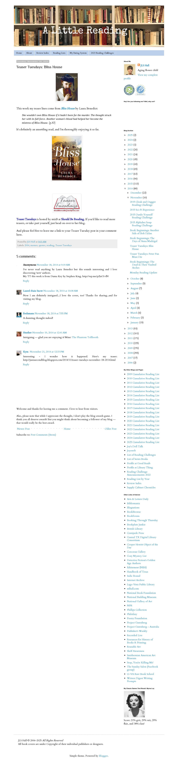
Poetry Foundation (137, 618)
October (135, 278)
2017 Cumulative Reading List (143, 408)
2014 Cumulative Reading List (143, 395)
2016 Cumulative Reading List (143, 404)
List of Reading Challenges (141, 455)
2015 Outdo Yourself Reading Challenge (141, 216)
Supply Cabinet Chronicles (141, 487)
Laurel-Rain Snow (33, 291)
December (136, 192)
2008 (130, 353)
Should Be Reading (72, 219)
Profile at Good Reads (138, 463)
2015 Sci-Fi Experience (142, 210)
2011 (130, 338)
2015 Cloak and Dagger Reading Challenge (143, 203)
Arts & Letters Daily (138, 499)
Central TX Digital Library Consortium (141, 539)
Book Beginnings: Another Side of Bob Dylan (144, 232)
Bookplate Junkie (136, 524)
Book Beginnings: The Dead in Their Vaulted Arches (143, 264)
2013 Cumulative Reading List (143, 391)
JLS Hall (144, 65)
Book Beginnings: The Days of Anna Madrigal (143, 239)
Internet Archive (135, 580)
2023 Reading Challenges (102, 53)
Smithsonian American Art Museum (141, 657)
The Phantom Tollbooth (85, 337)
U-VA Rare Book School (140, 674)
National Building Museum (141, 597)
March (134, 313)
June (133, 298)
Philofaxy (132, 614)
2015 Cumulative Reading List (143, 399)
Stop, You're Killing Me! (140, 662)
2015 (130, 183)
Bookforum (133, 516)
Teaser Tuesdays (63, 245)
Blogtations (133, 507)
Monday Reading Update (143, 272)
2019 (130, 164)
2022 (130, 149)
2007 (130, 358)
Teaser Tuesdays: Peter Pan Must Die (144, 255)
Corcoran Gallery (136, 552)
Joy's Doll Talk (135, 446)
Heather (27, 332)
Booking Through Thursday (142, 520)
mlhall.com (133, 588)
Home (19, 53)
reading (50, 245)
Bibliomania (133, 503)
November (137, 197)
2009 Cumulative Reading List (143, 374)
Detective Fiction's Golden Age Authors (141, 562)
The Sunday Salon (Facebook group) (142, 668)
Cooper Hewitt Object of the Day (142, 546)
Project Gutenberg (137, 622)
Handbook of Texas (137, 571)
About (29, 53)
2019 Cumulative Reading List (143, 416)
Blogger (103, 756)
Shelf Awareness (135, 651)
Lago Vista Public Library (141, 584)
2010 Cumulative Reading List (143, 378)
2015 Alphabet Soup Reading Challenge (141, 224)
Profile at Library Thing (140, 467)
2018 (130, 169)
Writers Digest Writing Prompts (140, 679)
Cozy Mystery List (136, 556)
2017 (130, 174)
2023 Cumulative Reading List (143, 433)
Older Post (110, 429)
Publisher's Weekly (137, 631)
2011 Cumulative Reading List (143, 383)
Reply (26, 281)
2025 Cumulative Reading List (143, 442)
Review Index (42, 53)
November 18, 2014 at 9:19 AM (53, 265)
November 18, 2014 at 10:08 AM (61, 291)
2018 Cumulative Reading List (143, 412)
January (135, 322)
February (136, 317)
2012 (130, 333)
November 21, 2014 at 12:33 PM (47, 351)
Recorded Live (134, 635)
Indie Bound (133, 576)
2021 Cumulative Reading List (143, 425)
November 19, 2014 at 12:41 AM (49, 332)
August (135, 288)
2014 (27, 245)
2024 (130, 140)
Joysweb (131, 450)
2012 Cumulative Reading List (143, 387)
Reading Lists (59, 53)
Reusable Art (134, 646)
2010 (130, 343)
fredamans (28, 313)
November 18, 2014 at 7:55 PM (51, 313)
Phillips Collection (137, 610)
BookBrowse (134, 512)
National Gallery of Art (139, 601)
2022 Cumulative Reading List (143, 429)
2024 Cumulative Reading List (143, 438)
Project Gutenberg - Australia (143, 627)
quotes (42, 245)
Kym (26, 351)
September (137, 283)
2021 (130, 154)
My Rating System (78, 53)
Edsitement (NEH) (137, 567)
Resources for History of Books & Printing (140, 641)
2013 (130, 328)
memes (34, 245)
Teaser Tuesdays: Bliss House (141, 247)
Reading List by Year (138, 479)
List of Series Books (137, 459)
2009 (130, 348)
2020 (130, 159)
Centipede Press (135, 533)
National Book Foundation (141, 593)
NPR (129, 605)
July (133, 293)
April (134, 308)
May (133, 303)
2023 (130, 145)
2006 (130, 362)
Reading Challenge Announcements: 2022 (138, 473)
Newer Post (23, 429)
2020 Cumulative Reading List (143, 421)
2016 (130, 178)
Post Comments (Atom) (43, 435)
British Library (135, 529)
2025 (130, 135)
